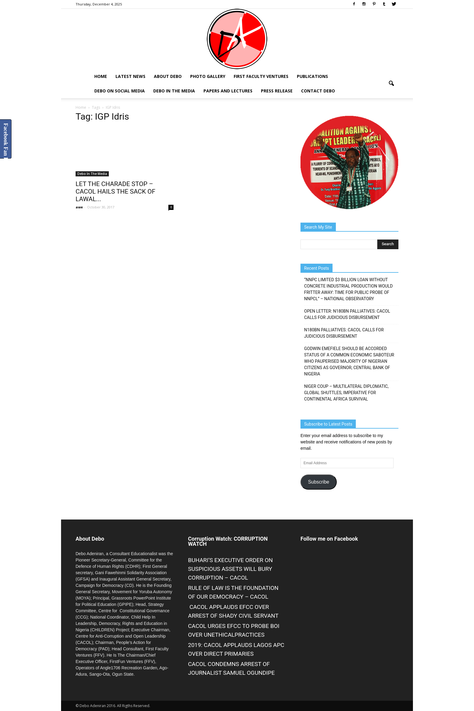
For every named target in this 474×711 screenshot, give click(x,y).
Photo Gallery (207, 76)
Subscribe (318, 481)
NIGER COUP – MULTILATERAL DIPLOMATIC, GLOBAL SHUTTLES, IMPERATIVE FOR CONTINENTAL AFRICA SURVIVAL (346, 392)
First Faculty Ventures (261, 76)
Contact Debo (318, 91)
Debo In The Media (174, 91)
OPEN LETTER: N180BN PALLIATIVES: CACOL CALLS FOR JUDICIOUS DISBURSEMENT (347, 314)
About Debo (168, 76)
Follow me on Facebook (329, 538)
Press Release (277, 91)
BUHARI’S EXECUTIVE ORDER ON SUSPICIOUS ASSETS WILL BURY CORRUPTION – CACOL (230, 569)
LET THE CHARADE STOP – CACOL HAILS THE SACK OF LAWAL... (115, 191)
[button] (391, 83)
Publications (312, 76)
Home (100, 76)
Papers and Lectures (227, 91)
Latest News (130, 76)
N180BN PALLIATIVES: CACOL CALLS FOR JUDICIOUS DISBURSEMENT (344, 333)
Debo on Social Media (119, 91)
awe (79, 207)
